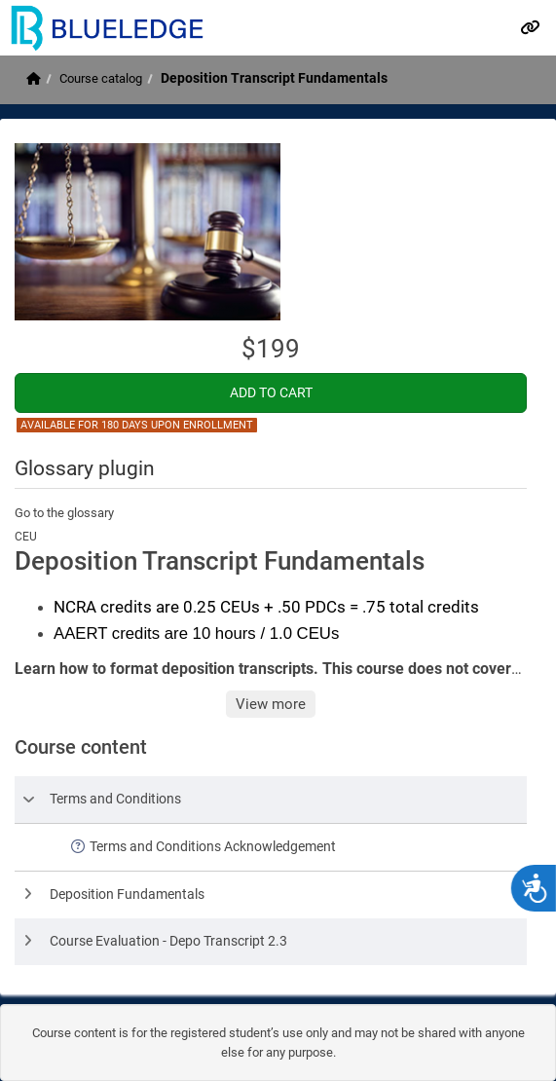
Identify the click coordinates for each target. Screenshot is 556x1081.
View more (271, 704)
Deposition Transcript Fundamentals (274, 78)
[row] (271, 799)
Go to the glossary (64, 512)
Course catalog (100, 78)
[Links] (529, 27)
